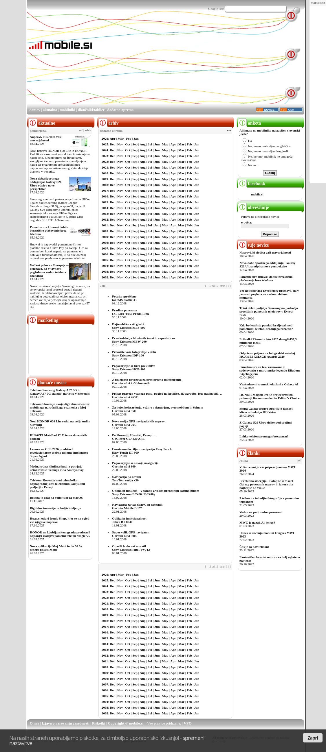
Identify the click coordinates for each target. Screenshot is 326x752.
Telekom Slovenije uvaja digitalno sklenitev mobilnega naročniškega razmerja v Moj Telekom (60, 407)
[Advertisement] (185, 63)
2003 (105, 271)
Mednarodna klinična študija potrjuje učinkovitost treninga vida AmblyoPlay (57, 468)
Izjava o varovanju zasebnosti (65, 723)
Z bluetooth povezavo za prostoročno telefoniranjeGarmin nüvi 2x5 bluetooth (147, 381)
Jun (157, 144)
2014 (105, 208)
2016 (105, 196)
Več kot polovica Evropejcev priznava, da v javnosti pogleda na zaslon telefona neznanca (49, 270)
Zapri (312, 738)
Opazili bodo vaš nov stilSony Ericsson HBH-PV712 (131, 547)
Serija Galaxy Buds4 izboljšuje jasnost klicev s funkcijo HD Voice (265, 410)
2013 (105, 213)
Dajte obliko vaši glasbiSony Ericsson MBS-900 (128, 325)
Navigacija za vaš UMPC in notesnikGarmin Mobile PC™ (137, 506)
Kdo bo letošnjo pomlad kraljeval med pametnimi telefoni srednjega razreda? (266, 327)
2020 (105, 173)
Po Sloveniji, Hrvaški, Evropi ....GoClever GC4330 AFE (134, 436)
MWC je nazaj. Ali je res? (257, 522)
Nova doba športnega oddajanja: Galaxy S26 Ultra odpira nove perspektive (45, 184)
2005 (105, 260)
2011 (105, 225)
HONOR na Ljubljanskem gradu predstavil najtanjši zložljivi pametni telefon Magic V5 (60, 534)
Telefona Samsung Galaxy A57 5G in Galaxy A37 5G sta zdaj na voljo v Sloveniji (59, 391)
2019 (105, 179)
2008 (105, 242)
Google (213, 8)
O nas (34, 723)
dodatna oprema (120, 110)
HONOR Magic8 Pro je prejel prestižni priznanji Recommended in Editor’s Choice (269, 396)
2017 (105, 190)
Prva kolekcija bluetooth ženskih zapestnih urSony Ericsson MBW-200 (143, 339)
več (81, 130)
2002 (105, 277)
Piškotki (98, 723)
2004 (105, 265)
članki (249, 453)
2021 (105, 167)
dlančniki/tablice (91, 110)
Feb (128, 138)
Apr (112, 138)
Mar (121, 138)
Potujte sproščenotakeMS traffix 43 (124, 298)
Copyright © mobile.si (126, 723)
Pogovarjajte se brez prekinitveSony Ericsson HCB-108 (133, 367)
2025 (105, 144)
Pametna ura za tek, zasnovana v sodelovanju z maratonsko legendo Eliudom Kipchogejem (269, 370)
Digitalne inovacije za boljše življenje (55, 508)
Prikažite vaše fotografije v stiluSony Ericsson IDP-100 (134, 353)
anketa (249, 123)
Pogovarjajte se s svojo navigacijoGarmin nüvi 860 (135, 464)
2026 (105, 138)
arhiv (88, 130)
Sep (135, 144)
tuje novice (253, 245)
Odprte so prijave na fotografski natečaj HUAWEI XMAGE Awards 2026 (267, 354)
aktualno (50, 110)
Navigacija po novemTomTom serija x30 (126, 478)
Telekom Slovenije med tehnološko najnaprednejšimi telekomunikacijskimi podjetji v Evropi (57, 483)
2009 (105, 237)
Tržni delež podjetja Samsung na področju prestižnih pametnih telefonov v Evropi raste (268, 311)
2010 (105, 231)
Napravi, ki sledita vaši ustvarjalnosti (45, 138)
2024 (105, 150)
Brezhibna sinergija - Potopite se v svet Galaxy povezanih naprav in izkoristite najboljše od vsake (266, 484)
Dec (112, 144)
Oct (127, 144)
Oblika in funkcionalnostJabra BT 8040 (129, 520)
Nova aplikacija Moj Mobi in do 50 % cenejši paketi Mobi (56, 547)
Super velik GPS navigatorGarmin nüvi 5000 (130, 534)
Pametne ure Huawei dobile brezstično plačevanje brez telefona (49, 230)
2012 (105, 219)
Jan (135, 138)
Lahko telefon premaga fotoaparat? (264, 436)
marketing (318, 2)
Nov (120, 144)
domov (34, 110)
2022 (105, 161)
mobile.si (257, 194)
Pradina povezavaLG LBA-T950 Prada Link (130, 311)
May (165, 144)
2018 (105, 184)
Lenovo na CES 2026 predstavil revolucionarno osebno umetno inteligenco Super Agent (59, 452)
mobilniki (67, 110)
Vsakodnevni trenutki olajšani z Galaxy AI (268, 384)
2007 (105, 248)
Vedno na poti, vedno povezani (260, 512)
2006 (105, 254)
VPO (187, 723)
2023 (105, 156)
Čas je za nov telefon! (254, 546)
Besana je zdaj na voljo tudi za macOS (56, 497)
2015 (105, 202)
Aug (143, 144)
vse (229, 130)
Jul (150, 144)
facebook (251, 183)
